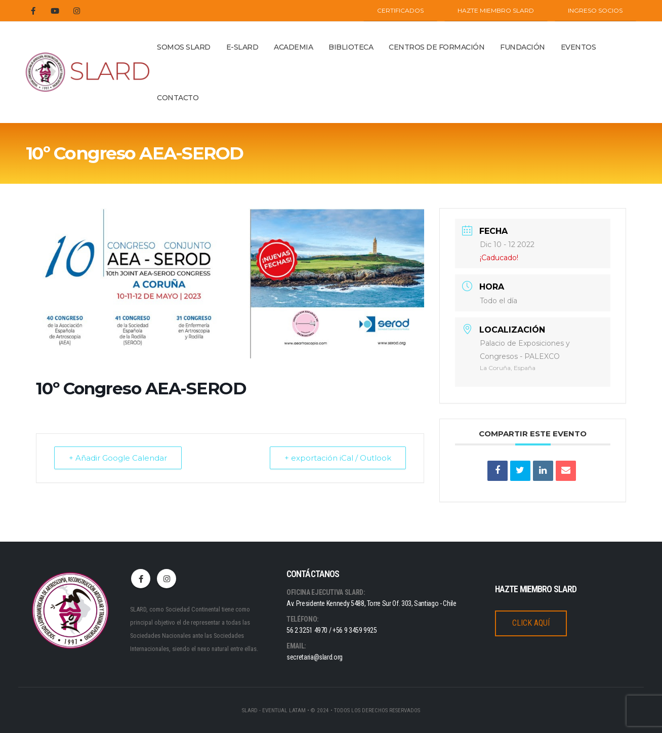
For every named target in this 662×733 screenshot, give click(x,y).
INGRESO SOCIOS (595, 10)
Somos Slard (184, 47)
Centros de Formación (436, 47)
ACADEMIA (293, 47)
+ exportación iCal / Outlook (337, 458)
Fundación (522, 47)
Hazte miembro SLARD (496, 10)
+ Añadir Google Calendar (118, 458)
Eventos (578, 47)
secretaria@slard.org (314, 657)
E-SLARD (242, 47)
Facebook (140, 578)
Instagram (166, 578)
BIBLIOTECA (350, 47)
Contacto (177, 97)
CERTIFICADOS (400, 10)
